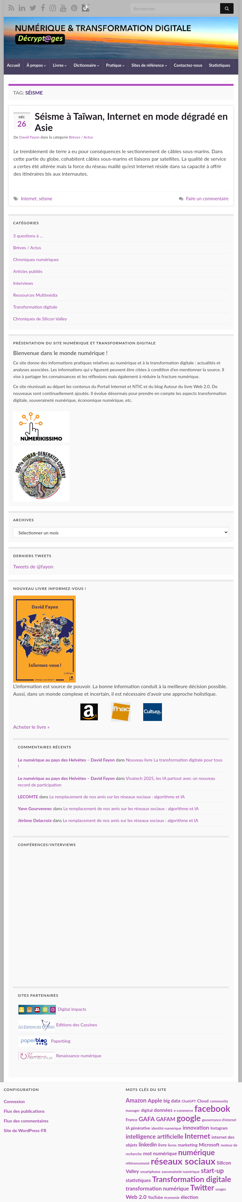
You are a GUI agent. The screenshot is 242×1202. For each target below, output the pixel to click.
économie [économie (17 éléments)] (171, 1197)
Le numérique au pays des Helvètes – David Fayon (66, 759)
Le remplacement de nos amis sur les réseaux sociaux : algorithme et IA (117, 796)
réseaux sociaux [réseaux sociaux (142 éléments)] (183, 1161)
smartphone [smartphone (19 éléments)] (150, 1171)
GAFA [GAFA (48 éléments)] (147, 1118)
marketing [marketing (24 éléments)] (188, 1144)
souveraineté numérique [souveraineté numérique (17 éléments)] (180, 1172)
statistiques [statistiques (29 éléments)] (138, 1180)
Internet (29, 198)
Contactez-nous (188, 65)
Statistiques (219, 65)
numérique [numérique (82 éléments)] (196, 1152)
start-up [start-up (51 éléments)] (212, 1170)
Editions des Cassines (57, 1024)
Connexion (14, 1101)
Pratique (115, 65)
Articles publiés (28, 271)
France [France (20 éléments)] (131, 1119)
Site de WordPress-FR (25, 1130)
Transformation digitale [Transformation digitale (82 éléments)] (191, 1179)
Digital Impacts (52, 1009)
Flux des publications (24, 1111)
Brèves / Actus (81, 137)
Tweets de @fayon (33, 566)
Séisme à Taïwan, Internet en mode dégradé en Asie (131, 121)
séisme (45, 198)
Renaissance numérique (59, 1055)
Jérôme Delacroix (35, 820)
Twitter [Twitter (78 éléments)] (202, 1187)
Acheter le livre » (31, 727)
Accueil (13, 65)
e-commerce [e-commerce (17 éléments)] (183, 1110)
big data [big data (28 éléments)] (172, 1100)
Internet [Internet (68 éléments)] (197, 1135)
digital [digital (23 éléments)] (147, 1110)
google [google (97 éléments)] (189, 1118)
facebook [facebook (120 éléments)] (212, 1108)
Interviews (23, 283)
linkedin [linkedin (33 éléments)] (148, 1144)
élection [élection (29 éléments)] (189, 1197)
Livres (60, 65)
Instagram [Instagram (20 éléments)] (219, 1128)
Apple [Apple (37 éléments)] (155, 1100)
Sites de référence (149, 65)
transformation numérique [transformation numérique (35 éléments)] (157, 1188)
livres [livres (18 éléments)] (172, 1145)
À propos (36, 65)
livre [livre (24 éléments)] (162, 1144)
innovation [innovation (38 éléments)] (196, 1127)
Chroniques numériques (36, 259)
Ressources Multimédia (35, 295)
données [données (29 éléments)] (163, 1110)
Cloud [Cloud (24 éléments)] (203, 1100)
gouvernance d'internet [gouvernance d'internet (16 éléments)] (219, 1120)
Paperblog (44, 1041)
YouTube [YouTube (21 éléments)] (155, 1197)
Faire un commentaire (207, 198)
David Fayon (29, 137)
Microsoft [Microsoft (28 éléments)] (209, 1144)
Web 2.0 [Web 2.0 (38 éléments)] (136, 1196)
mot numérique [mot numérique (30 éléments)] (160, 1153)
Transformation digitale (35, 306)
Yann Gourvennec (35, 808)
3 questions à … (28, 235)
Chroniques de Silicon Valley (40, 318)
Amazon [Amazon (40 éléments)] (136, 1100)
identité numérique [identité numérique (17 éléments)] (166, 1128)
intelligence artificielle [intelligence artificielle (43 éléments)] (154, 1136)
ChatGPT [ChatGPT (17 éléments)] (189, 1101)
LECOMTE (28, 796)
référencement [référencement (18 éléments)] (137, 1163)
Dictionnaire (86, 65)
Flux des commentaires (26, 1120)
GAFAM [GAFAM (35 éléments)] (165, 1119)
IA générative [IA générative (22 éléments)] (138, 1128)
